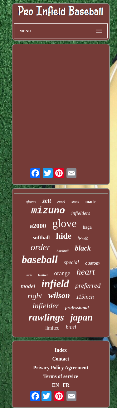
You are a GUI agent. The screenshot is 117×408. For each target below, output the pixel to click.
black (83, 248)
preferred (87, 285)
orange (62, 273)
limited (52, 328)
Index (61, 350)
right (34, 296)
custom (92, 263)
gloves (31, 201)
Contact (60, 358)
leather (43, 275)
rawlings (46, 317)
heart (85, 271)
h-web (83, 238)
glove (64, 223)
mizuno (48, 211)
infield (55, 283)
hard (71, 327)
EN (55, 385)
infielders (80, 213)
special (71, 262)
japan (81, 317)
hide (64, 236)
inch (29, 275)
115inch (85, 297)
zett (46, 200)
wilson (59, 295)
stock (75, 202)
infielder (45, 305)
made (90, 201)
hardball (62, 250)
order (40, 247)
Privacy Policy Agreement (60, 367)
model (28, 286)
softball (41, 238)
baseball (40, 259)
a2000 (38, 226)
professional (77, 307)
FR (66, 385)
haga (87, 227)
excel (61, 202)
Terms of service (60, 376)
